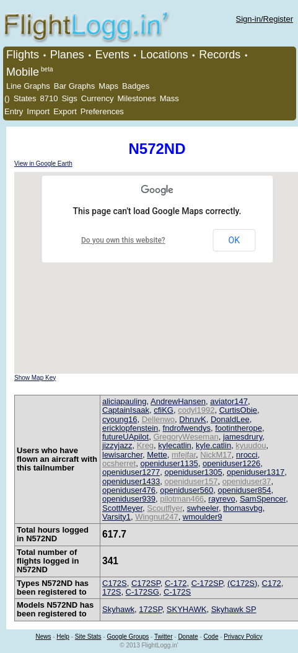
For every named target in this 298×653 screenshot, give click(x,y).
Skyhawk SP (233, 609)
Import (38, 111)
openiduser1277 (131, 472)
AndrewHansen (178, 401)
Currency (97, 98)
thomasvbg (243, 508)
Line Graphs (28, 86)
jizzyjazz (117, 445)
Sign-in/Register (265, 19)
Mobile (22, 72)
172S (111, 592)
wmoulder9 (202, 516)
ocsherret (119, 463)
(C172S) (242, 583)
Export (65, 111)
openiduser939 (129, 498)
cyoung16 (119, 419)
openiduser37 (246, 481)
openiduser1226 (231, 463)
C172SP (145, 583)
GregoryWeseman (185, 436)
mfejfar (184, 454)
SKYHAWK (187, 609)
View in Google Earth (43, 163)
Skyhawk (118, 609)
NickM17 (216, 454)
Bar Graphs (74, 86)
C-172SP (207, 583)
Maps (108, 86)
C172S (114, 583)
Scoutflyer (164, 508)
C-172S (177, 592)
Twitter (163, 636)
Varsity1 (116, 516)
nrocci (247, 454)
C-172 (175, 583)
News (43, 636)
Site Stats (88, 636)
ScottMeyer (122, 508)
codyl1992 (196, 410)
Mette (157, 454)
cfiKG (163, 410)
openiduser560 (186, 490)
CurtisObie (238, 410)
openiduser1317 (255, 472)
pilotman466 (182, 498)
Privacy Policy (243, 636)
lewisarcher (122, 454)
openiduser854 (244, 490)
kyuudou (250, 445)
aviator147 (229, 401)
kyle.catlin (213, 445)
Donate (188, 636)
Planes (67, 54)
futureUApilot (125, 436)
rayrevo (221, 498)
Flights (22, 54)
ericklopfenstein (130, 428)
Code (211, 636)
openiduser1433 (131, 481)
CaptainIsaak (125, 410)
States (25, 98)
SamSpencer (263, 498)
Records (219, 54)
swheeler (203, 508)
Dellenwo (158, 419)
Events (112, 54)
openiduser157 (190, 481)
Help (62, 636)
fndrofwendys (187, 428)
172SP (150, 609)
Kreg (145, 445)
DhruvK (192, 419)
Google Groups (128, 636)
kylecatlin (174, 445)
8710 (49, 98)
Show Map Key (35, 377)
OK (234, 240)
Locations (164, 54)
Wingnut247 (156, 516)
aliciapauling (124, 401)
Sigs (69, 98)
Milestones (137, 98)
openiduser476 (129, 490)
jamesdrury (242, 436)
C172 (271, 583)
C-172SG (142, 592)
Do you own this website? (123, 240)
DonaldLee (230, 419)
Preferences (102, 111)
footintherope (238, 428)
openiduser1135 (169, 463)
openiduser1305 (193, 472)
